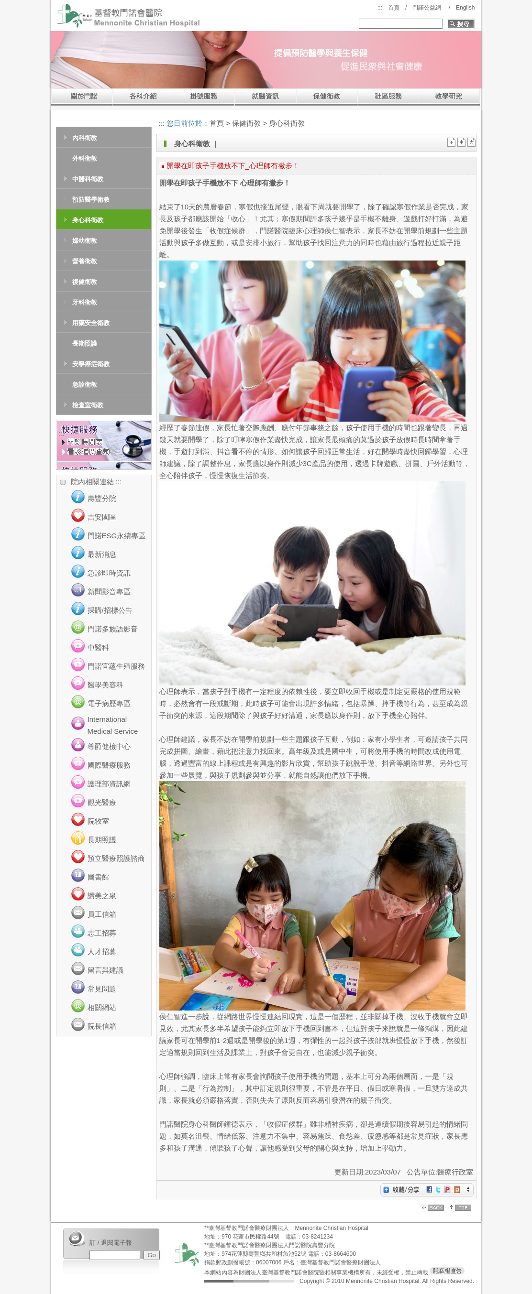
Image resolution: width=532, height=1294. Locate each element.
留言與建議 (105, 970)
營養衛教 (84, 261)
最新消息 (102, 554)
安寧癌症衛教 (91, 364)
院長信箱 (102, 1026)
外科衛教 (84, 158)
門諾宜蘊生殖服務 (116, 666)
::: (379, 7)
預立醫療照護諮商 (116, 858)
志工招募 (102, 933)
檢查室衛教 (87, 405)
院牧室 (98, 821)
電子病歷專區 (109, 703)
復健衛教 (84, 281)
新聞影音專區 (109, 591)
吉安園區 (102, 517)
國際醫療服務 (109, 765)
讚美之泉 (102, 896)
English (465, 7)
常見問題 (102, 989)
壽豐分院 (102, 498)
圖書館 (98, 877)
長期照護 (84, 343)
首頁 (393, 7)
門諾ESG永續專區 (117, 536)
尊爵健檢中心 (109, 746)
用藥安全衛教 (91, 322)
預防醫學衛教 (91, 199)
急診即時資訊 (109, 573)
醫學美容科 (105, 685)
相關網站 (102, 1007)
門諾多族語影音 (113, 629)
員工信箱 (102, 914)
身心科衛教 (87, 220)
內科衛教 (84, 137)
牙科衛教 (84, 302)
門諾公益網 (426, 7)
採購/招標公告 (110, 610)
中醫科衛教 (87, 179)
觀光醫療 (102, 802)
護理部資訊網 (109, 784)
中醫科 (98, 647)
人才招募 (102, 951)
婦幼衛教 (84, 240)
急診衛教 (84, 384)
